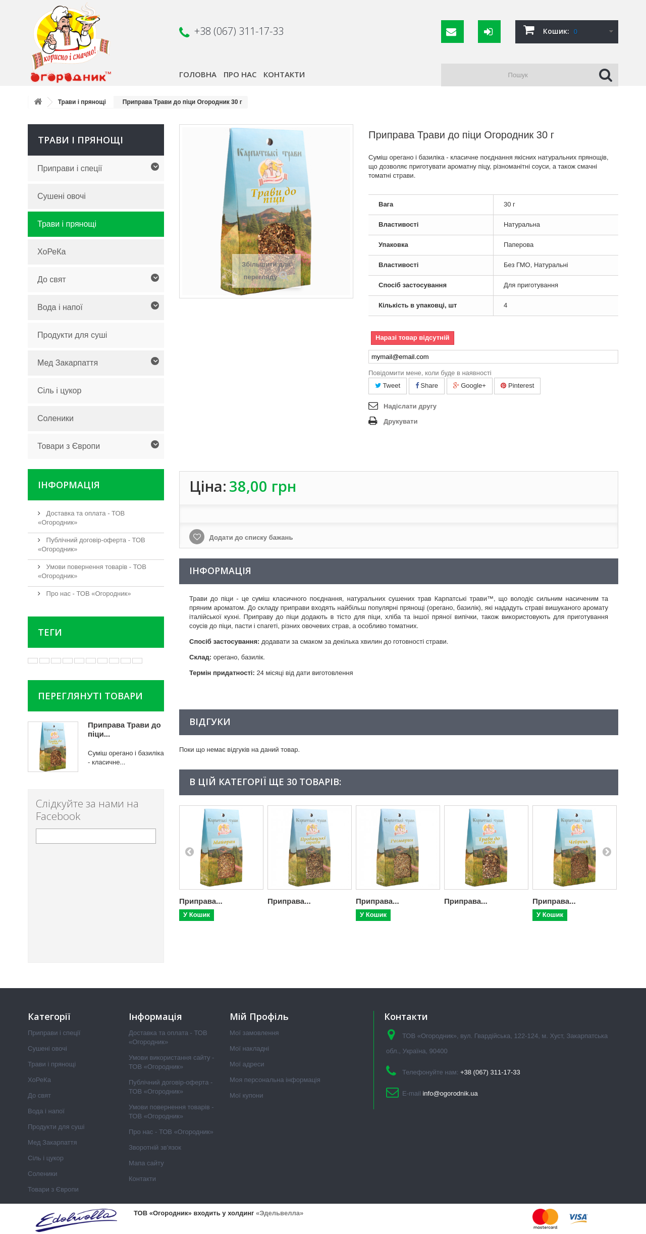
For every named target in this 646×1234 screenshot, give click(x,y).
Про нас (240, 74)
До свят (51, 279)
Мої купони (246, 1095)
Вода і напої (60, 307)
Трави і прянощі (66, 224)
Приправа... (201, 901)
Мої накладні (249, 1048)
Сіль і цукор (59, 390)
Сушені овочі (61, 196)
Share (426, 385)
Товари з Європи (68, 446)
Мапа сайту (146, 1163)
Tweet (387, 385)
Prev (189, 851)
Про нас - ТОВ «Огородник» (87, 593)
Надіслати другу (410, 406)
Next (607, 851)
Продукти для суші (72, 335)
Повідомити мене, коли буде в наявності (430, 373)
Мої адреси (247, 1064)
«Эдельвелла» (279, 1213)
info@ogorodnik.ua (449, 1093)
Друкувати (400, 421)
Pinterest (517, 385)
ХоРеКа (51, 251)
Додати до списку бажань (250, 537)
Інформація (69, 485)
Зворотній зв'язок (155, 1147)
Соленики (55, 418)
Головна (198, 74)
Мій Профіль (259, 1016)
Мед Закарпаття (67, 362)
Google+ (469, 385)
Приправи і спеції (69, 168)
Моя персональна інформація (275, 1080)
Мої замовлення (254, 1033)
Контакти (284, 74)
